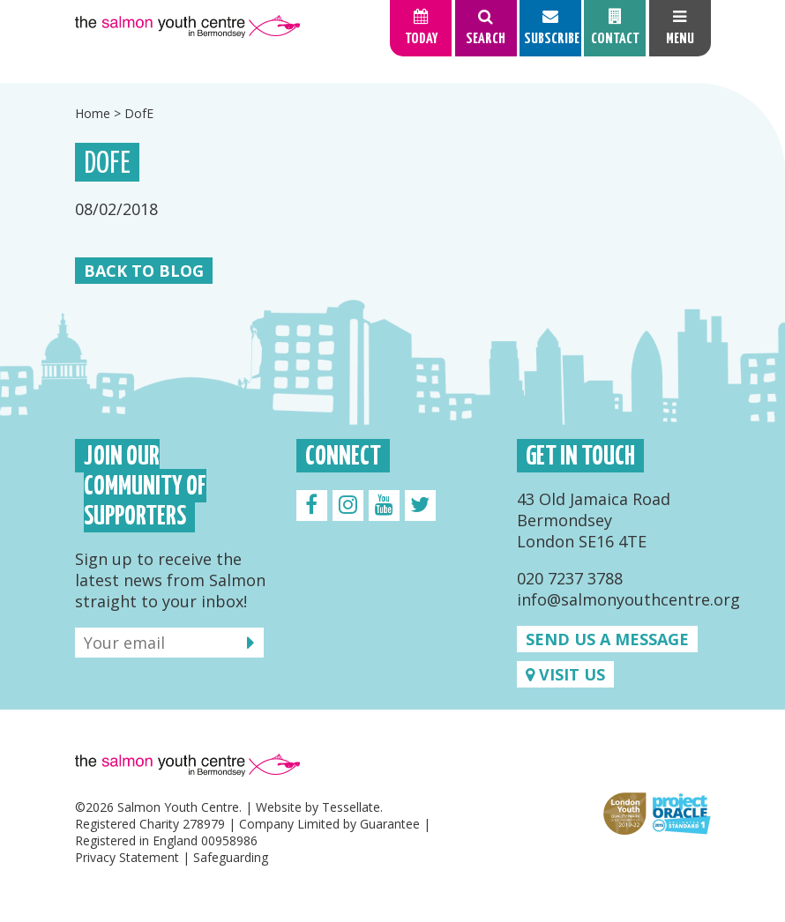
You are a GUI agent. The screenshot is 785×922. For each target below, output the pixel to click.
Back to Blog (144, 270)
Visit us (565, 674)
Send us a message (607, 639)
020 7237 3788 (570, 578)
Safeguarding (230, 857)
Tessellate (351, 807)
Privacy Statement (127, 857)
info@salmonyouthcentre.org (628, 599)
